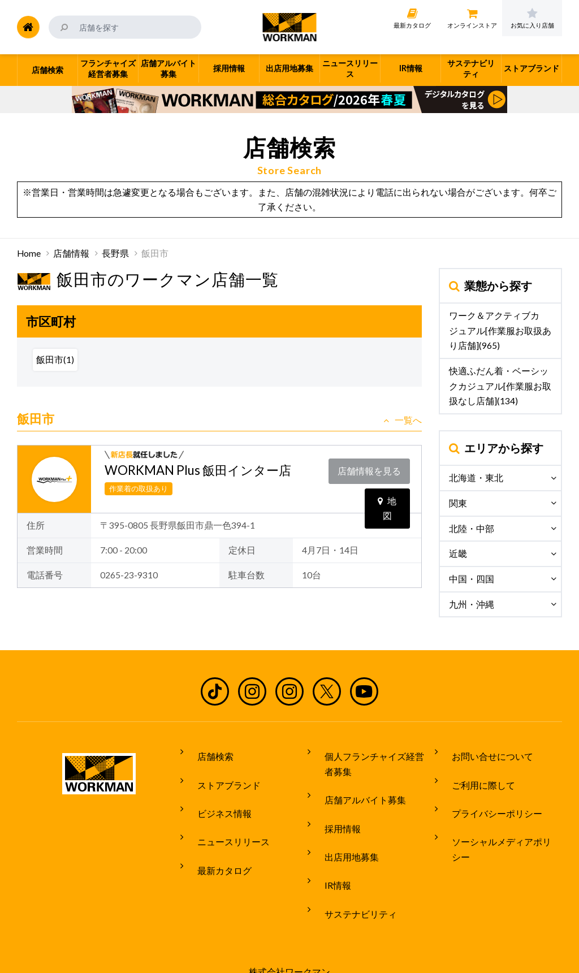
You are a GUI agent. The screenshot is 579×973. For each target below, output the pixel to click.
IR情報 (329, 851)
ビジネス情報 (215, 794)
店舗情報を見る (372, 467)
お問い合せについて (483, 752)
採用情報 (334, 810)
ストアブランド (220, 773)
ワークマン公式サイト (290, 27)
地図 (387, 491)
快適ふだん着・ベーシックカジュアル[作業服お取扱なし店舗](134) (500, 386)
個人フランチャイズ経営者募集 (374, 759)
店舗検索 (206, 752)
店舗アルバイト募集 (356, 788)
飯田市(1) (55, 359)
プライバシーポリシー (488, 794)
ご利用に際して (474, 773)
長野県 (115, 253)
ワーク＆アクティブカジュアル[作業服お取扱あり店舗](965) (500, 330)
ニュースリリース (224, 815)
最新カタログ (215, 837)
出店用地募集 (343, 830)
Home (29, 253)
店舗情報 (71, 253)
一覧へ (402, 420)
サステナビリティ (352, 873)
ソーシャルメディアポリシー (501, 815)
